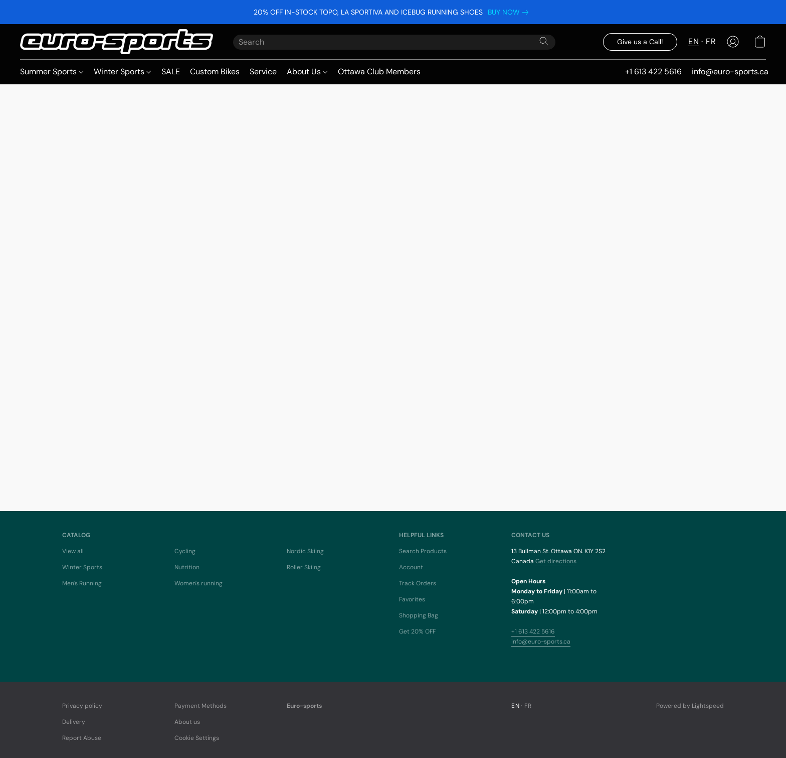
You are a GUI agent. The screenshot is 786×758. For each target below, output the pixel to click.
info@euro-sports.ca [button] (730, 71)
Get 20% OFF (417, 631)
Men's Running (82, 583)
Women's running (198, 583)
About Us (307, 71)
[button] (116, 41)
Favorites (412, 599)
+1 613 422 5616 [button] (653, 71)
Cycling (184, 551)
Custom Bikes (215, 71)
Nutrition (187, 567)
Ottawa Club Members (379, 71)
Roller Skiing (304, 567)
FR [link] (527, 706)
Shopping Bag (418, 615)
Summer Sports (51, 71)
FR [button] (711, 41)
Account (411, 567)
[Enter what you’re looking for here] (394, 42)
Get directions (555, 561)
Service (263, 71)
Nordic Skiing (305, 551)
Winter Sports (122, 71)
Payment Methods (200, 706)
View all (73, 551)
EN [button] (693, 41)
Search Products (423, 551)
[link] (510, 12)
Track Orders (417, 583)
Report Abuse (81, 738)
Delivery (73, 722)
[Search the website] (543, 41)
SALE (170, 71)
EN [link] (515, 706)
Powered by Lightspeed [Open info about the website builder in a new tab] (690, 706)
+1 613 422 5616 (533, 631)
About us (187, 722)
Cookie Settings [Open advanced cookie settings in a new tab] (196, 738)
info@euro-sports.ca (540, 642)
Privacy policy (82, 706)
